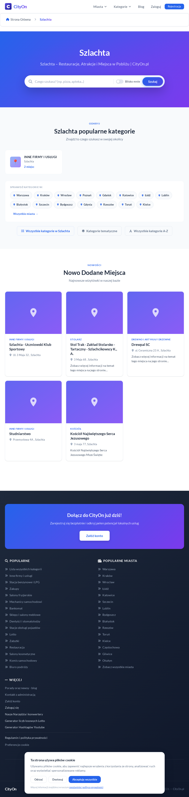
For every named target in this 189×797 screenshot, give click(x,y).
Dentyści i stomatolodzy (22, 621)
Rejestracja (174, 6)
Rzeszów (107, 204)
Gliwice (105, 654)
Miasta (100, 6)
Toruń (127, 204)
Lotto (10, 634)
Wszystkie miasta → (25, 213)
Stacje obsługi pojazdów (22, 627)
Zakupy (12, 588)
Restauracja (15, 647)
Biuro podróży (16, 667)
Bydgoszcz (65, 204)
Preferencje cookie (17, 744)
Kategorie (122, 6)
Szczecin (42, 204)
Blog (141, 6)
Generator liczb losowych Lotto (25, 721)
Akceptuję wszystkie (84, 779)
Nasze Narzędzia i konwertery (24, 714)
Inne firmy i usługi (18, 575)
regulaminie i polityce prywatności (86, 787)
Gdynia (86, 204)
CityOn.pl (178, 789)
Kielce (145, 204)
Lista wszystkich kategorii (23, 569)
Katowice (126, 195)
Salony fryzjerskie (18, 595)
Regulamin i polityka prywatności (26, 737)
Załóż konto (94, 536)
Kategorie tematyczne (99, 231)
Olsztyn (105, 660)
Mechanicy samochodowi (23, 601)
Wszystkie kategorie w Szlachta (45, 231)
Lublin (163, 195)
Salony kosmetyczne (20, 654)
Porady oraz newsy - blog (21, 688)
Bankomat (13, 608)
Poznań (85, 195)
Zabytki (12, 641)
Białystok (20, 204)
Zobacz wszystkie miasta (116, 667)
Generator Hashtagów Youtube (25, 727)
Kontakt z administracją (20, 694)
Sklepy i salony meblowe (22, 614)
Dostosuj (57, 779)
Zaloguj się (12, 707)
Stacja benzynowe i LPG (22, 582)
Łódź (146, 195)
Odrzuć (38, 779)
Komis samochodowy (21, 660)
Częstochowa (109, 647)
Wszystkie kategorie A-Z (148, 231)
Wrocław (64, 195)
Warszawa (21, 195)
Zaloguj (156, 6)
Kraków (43, 195)
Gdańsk (105, 195)
